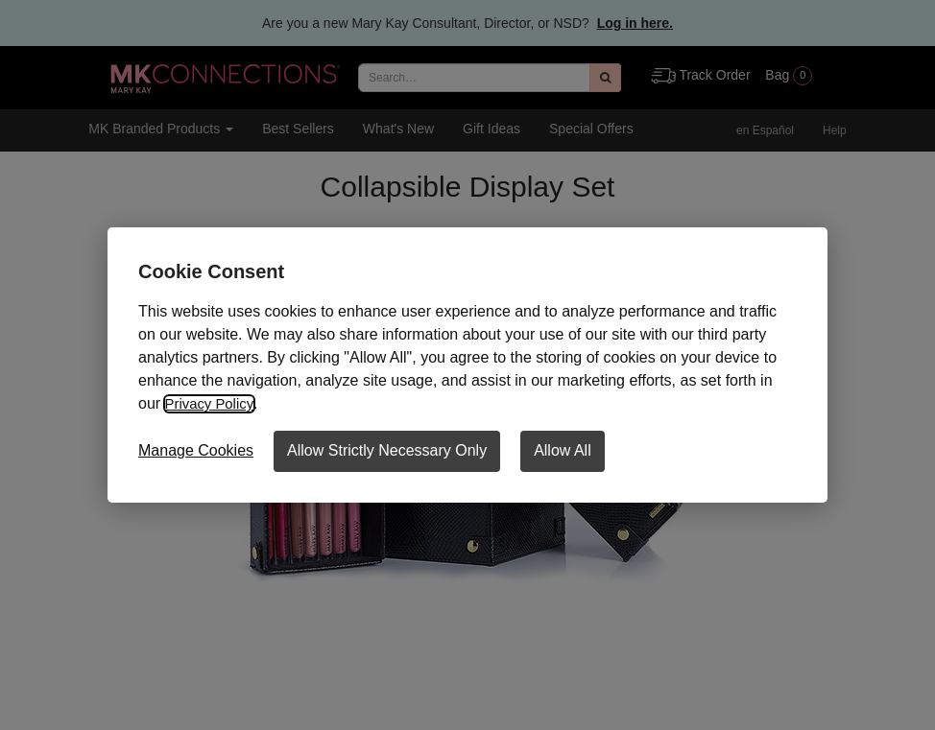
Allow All (562, 450)
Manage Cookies (195, 450)
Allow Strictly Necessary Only (387, 450)
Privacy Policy (212, 403)
